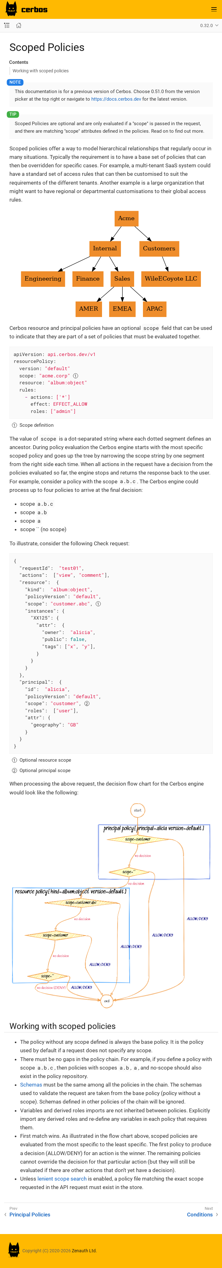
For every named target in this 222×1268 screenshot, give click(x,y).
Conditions (200, 1214)
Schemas (31, 1085)
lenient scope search (62, 1179)
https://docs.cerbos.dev (116, 99)
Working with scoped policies (41, 70)
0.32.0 (206, 25)
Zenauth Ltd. (84, 1250)
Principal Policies (29, 1214)
